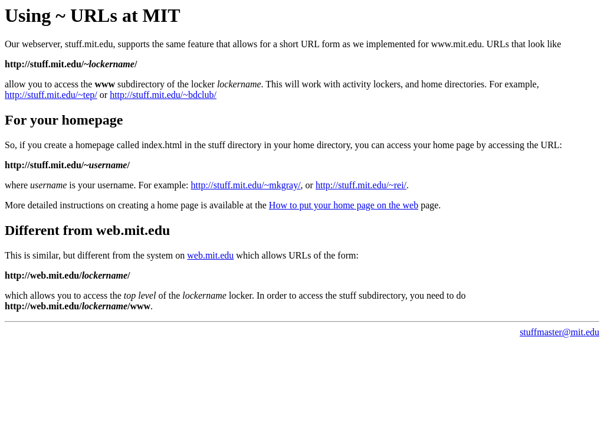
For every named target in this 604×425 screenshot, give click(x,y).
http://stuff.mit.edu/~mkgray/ (245, 185)
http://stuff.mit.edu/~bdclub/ (163, 95)
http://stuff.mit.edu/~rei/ (361, 185)
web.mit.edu (210, 255)
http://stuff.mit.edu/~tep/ (51, 95)
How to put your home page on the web (343, 205)
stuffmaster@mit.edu (559, 332)
